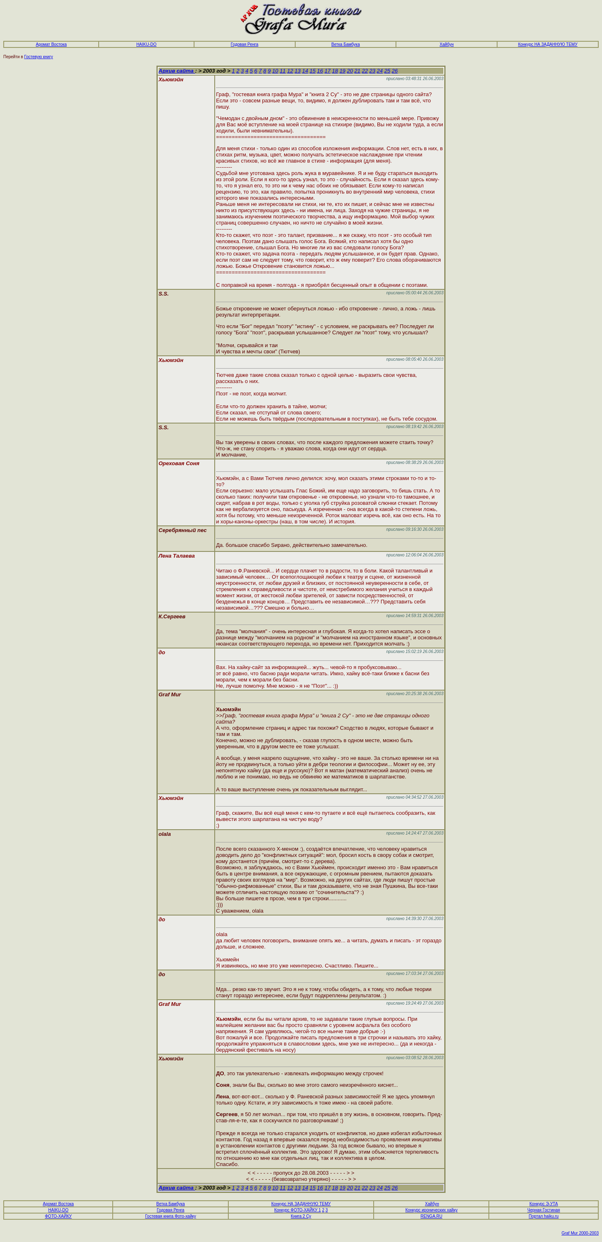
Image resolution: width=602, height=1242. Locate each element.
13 (298, 71)
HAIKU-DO (146, 44)
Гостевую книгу (38, 56)
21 (357, 71)
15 (312, 71)
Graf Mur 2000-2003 (580, 1233)
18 (335, 71)
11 (282, 71)
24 (380, 71)
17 (327, 71)
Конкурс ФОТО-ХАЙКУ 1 (297, 1210)
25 (387, 71)
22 (364, 71)
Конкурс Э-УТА (543, 1204)
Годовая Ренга (171, 1210)
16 (320, 71)
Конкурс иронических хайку (431, 1210)
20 (350, 71)
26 (395, 71)
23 (372, 71)
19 (342, 71)
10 (275, 71)
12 (290, 71)
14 (305, 71)
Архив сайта (177, 71)
